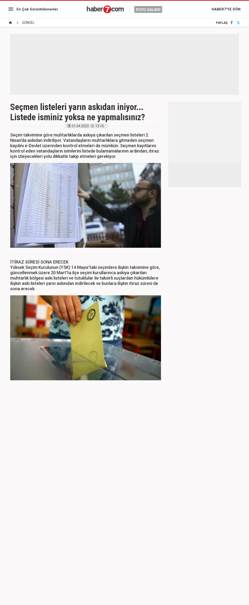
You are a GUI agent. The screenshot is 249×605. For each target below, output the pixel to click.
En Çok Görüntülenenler (37, 9)
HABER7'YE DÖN (226, 9)
